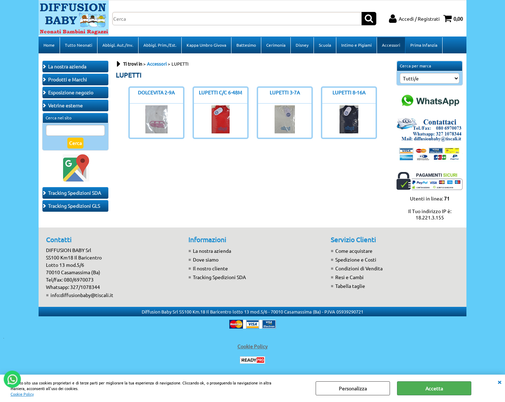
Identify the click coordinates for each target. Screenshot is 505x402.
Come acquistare (353, 251)
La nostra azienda (212, 251)
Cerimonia (275, 45)
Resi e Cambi (349, 277)
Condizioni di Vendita (359, 268)
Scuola (325, 45)
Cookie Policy (22, 394)
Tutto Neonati (78, 45)
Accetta (434, 388)
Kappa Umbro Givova (206, 45)
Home (49, 45)
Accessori (391, 45)
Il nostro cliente (210, 268)
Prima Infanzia (423, 45)
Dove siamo (205, 259)
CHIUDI (499, 381)
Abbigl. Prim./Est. (159, 45)
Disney (302, 45)
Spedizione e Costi (355, 259)
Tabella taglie (350, 286)
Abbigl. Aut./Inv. (117, 45)
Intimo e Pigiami (356, 45)
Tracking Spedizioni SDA (219, 277)
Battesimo (246, 45)
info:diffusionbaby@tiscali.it (81, 295)
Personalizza (353, 388)
